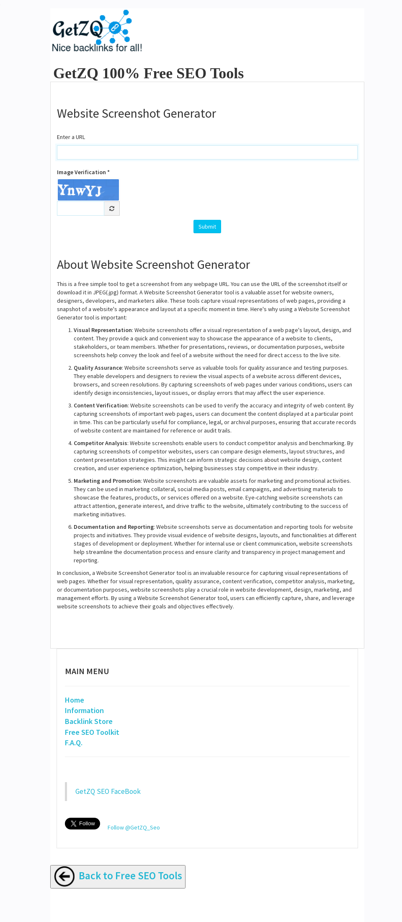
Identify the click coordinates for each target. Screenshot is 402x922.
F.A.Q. (73, 742)
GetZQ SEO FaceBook (108, 791)
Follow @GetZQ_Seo (134, 827)
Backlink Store (89, 721)
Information (84, 710)
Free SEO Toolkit (92, 732)
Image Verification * (83, 172)
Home (74, 700)
